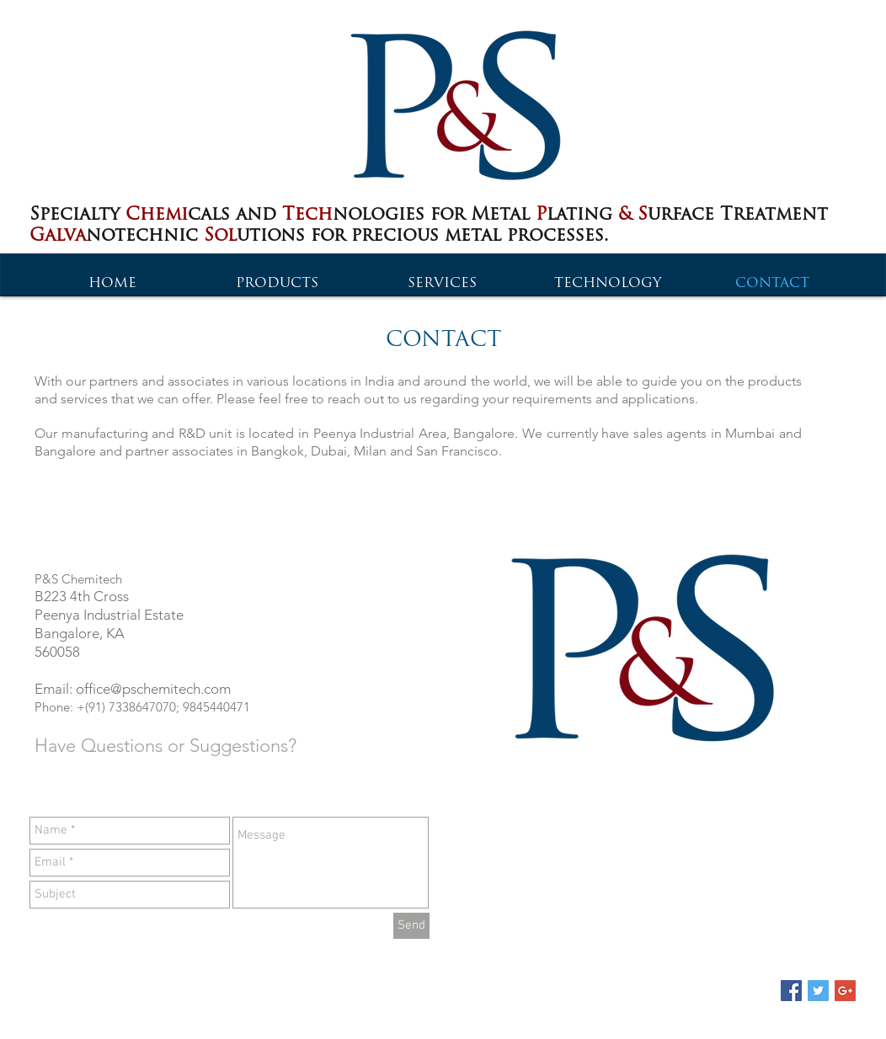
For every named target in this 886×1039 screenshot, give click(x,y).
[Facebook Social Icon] (791, 990)
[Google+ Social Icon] (845, 990)
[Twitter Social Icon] (818, 990)
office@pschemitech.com (153, 688)
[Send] (411, 926)
